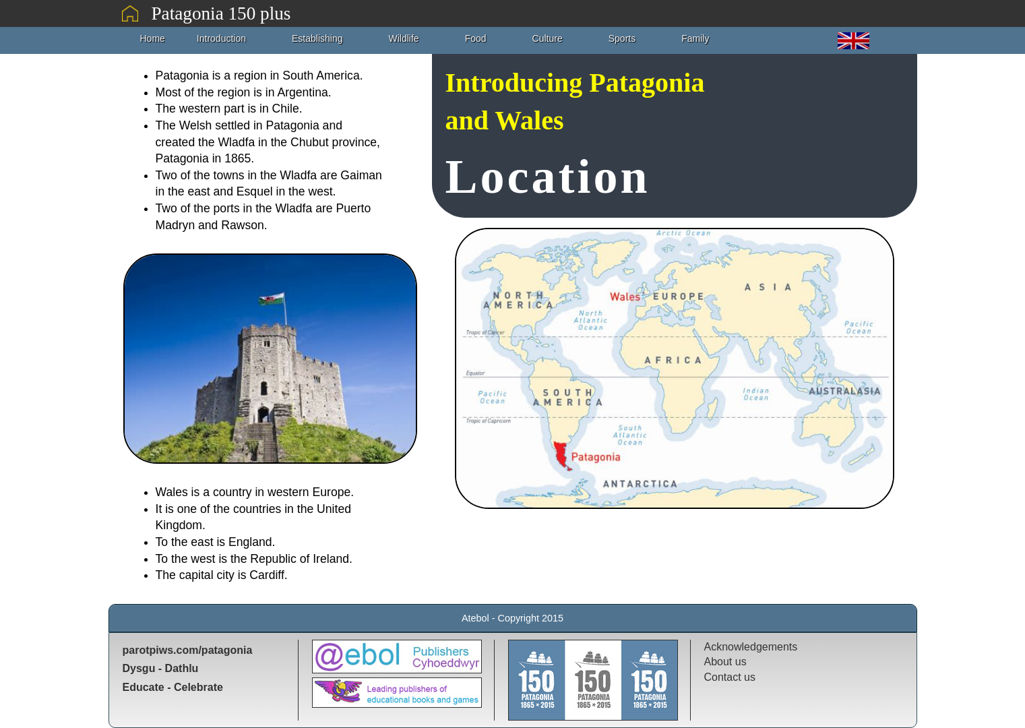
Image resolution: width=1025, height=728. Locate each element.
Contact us (729, 677)
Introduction (221, 38)
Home (152, 38)
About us (725, 661)
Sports (622, 38)
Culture (547, 38)
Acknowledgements (751, 647)
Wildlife (404, 38)
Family (695, 38)
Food (476, 38)
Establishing (317, 38)
